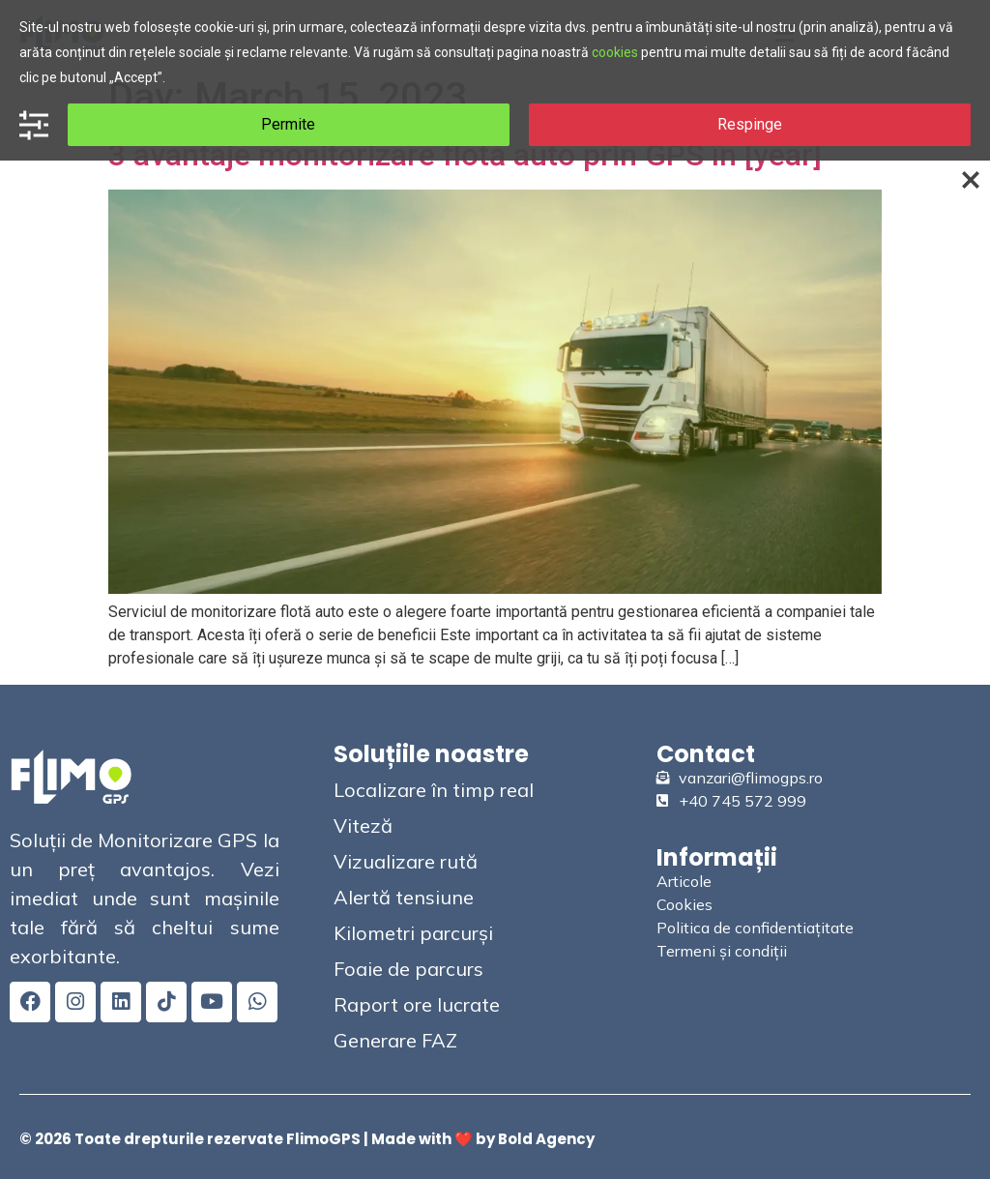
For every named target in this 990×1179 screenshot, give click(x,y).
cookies (615, 52)
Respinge (749, 124)
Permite (288, 124)
